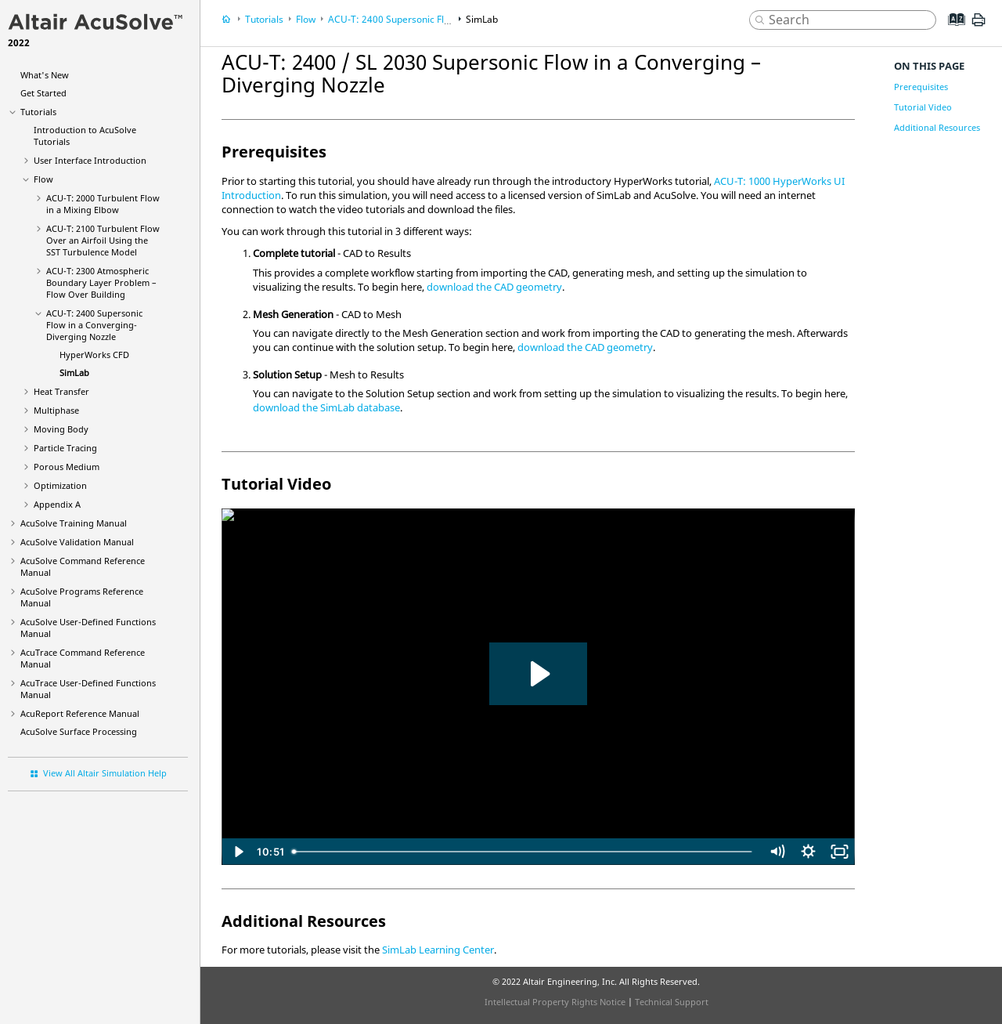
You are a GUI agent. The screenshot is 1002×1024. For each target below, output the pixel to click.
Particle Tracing (65, 448)
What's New (44, 75)
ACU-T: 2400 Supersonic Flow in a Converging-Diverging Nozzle (94, 324)
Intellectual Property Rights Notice (555, 1002)
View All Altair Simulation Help (105, 773)
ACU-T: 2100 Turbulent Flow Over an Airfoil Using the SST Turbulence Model (103, 240)
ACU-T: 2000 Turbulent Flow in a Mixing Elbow (103, 203)
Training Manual (73, 523)
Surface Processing (78, 731)
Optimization (60, 485)
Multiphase (56, 410)
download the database (326, 407)
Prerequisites (921, 86)
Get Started (43, 93)
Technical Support (671, 1002)
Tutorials (38, 112)
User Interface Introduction (90, 160)
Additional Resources (937, 127)
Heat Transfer (61, 391)
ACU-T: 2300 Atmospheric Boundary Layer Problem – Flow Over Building (101, 282)
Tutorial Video (923, 107)
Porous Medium (66, 466)
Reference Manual (79, 713)
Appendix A (57, 504)
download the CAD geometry (494, 287)
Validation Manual (77, 542)
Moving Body (61, 429)
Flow (43, 179)
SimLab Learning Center (438, 950)
